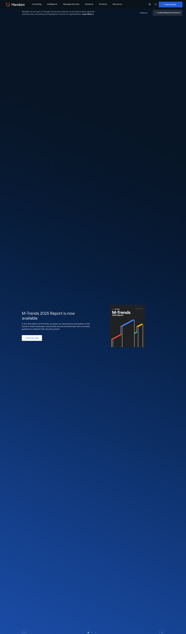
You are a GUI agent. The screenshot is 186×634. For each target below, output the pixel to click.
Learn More (88, 14)
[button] (88, 632)
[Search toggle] (150, 4)
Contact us (143, 13)
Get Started (170, 4)
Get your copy (32, 338)
